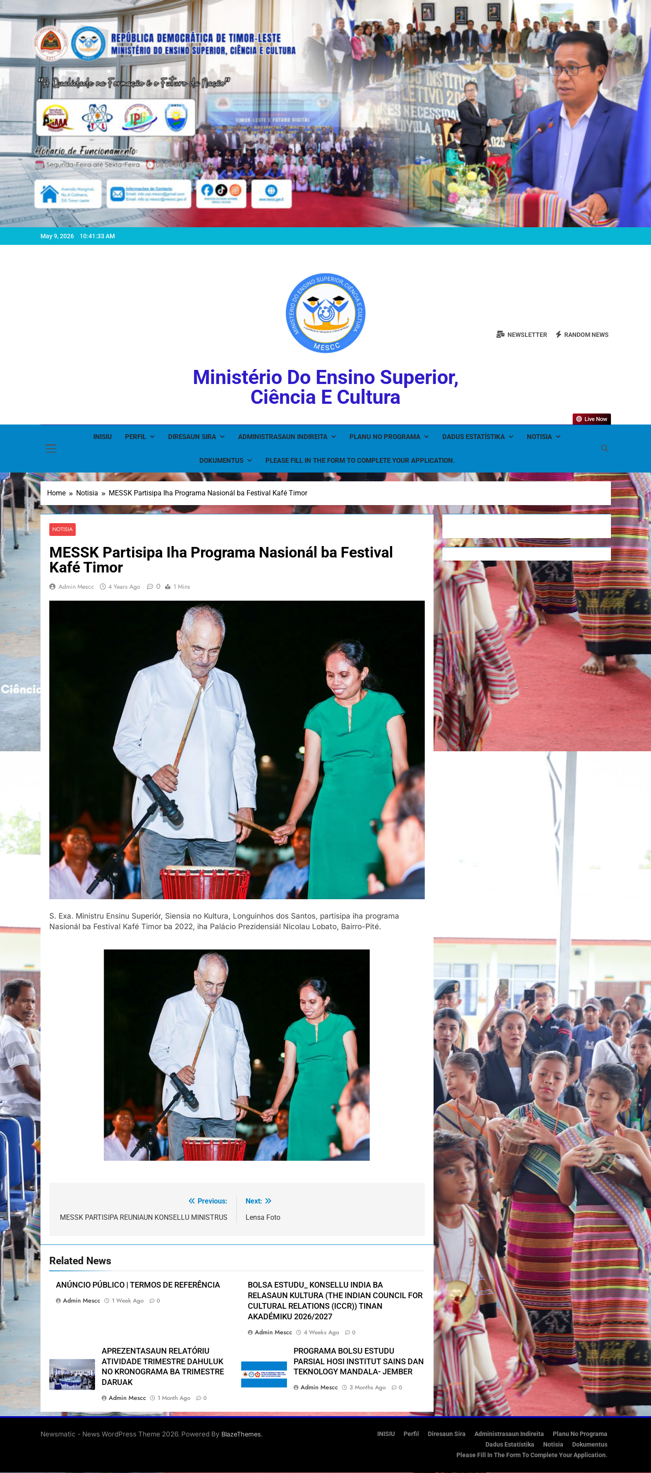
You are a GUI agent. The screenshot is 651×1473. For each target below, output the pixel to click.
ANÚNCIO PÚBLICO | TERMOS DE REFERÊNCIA (138, 1285)
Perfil (135, 437)
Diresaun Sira (192, 437)
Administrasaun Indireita (282, 437)
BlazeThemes (241, 1434)
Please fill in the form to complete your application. (360, 461)
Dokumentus (221, 461)
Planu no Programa (384, 437)
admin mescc (76, 586)
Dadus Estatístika (473, 437)
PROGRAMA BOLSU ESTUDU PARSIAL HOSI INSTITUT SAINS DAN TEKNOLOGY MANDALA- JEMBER (359, 1362)
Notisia (539, 437)
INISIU (102, 437)
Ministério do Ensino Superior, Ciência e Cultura (326, 387)
